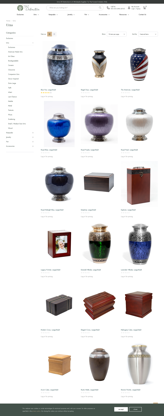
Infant (10, 92)
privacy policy (36, 411)
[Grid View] (49, 34)
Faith (9, 88)
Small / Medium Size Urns (17, 124)
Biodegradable (13, 61)
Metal (10, 106)
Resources (123, 14)
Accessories (103, 14)
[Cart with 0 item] (144, 7)
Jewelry (70, 14)
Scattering (11, 119)
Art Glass (11, 56)
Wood (10, 128)
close (135, 409)
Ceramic (11, 65)
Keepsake (52, 14)
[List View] (54, 34)
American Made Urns (15, 52)
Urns (35, 14)
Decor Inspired (13, 79)
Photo (10, 115)
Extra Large (12, 83)
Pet (85, 14)
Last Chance (12, 97)
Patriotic (11, 110)
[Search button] (100, 7)
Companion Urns (13, 74)
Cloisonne (11, 70)
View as (43, 34)
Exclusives (9, 38)
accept (121, 409)
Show (103, 34)
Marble (10, 101)
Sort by (134, 34)
